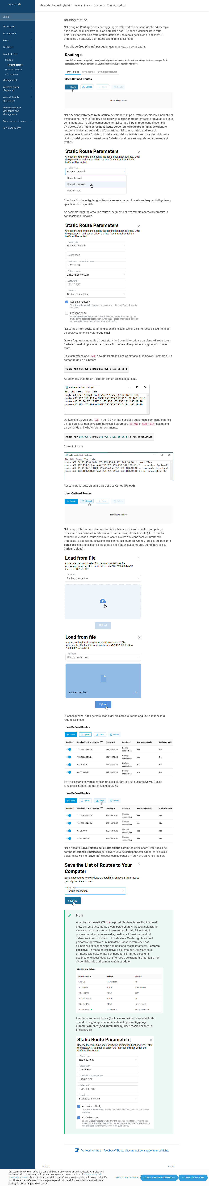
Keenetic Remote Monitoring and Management (17, 111)
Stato (17, 40)
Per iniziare (8, 26)
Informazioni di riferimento (17, 88)
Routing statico (15, 64)
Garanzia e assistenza (17, 121)
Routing (18, 60)
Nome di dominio (18, 70)
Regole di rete (17, 54)
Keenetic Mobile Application (17, 98)
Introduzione (17, 33)
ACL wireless (11, 74)
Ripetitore (17, 47)
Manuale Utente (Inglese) (54, 5)
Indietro (46, 1166)
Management (17, 80)
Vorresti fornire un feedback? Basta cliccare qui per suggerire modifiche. (122, 1150)
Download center (12, 128)
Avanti (171, 1166)
